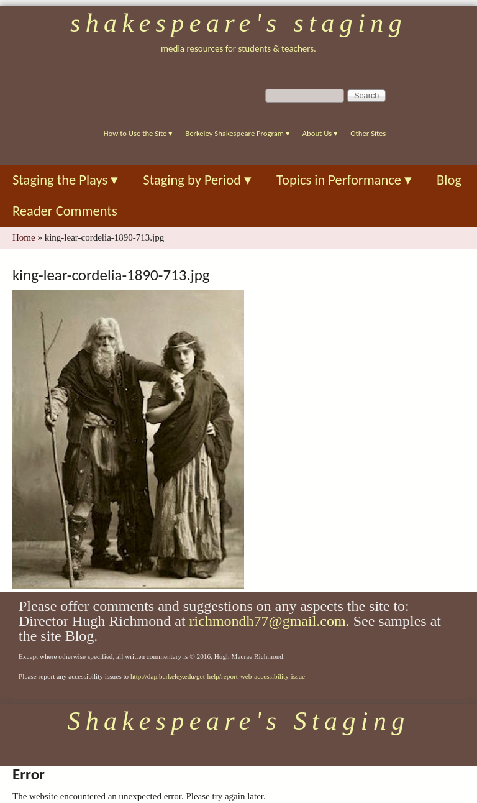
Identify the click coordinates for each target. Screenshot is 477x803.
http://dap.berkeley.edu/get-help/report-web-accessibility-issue (217, 676)
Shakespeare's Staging (238, 23)
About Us (320, 133)
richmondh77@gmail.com (267, 621)
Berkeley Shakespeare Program (237, 133)
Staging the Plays (65, 180)
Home (23, 237)
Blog (449, 180)
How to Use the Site (138, 133)
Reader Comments (64, 211)
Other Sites (368, 133)
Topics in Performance (344, 180)
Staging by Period (197, 180)
